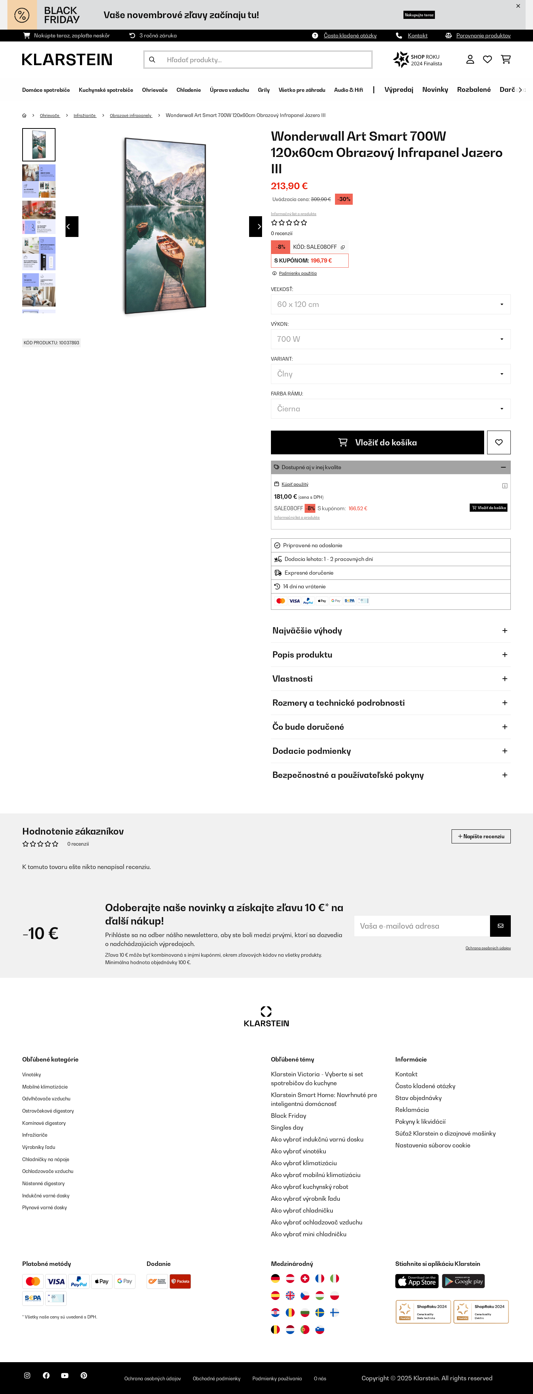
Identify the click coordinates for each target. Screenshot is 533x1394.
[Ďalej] (520, 90)
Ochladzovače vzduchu (54, 1169)
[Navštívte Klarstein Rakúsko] (290, 1278)
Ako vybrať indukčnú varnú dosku (317, 1139)
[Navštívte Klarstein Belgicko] (275, 1329)
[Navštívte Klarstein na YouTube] (77, 1379)
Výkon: (280, 324)
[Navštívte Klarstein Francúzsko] (319, 1278)
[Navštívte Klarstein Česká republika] (305, 1295)
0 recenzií (281, 233)
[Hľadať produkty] (258, 59)
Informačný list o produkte (293, 213)
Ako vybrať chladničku (302, 1210)
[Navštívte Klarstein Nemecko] (275, 1278)
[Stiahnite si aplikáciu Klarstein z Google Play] (463, 1281)
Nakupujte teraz (408, 14)
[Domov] (31, 115)
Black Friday (288, 1115)
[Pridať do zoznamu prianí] (499, 442)
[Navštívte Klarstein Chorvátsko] (275, 1312)
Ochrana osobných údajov (484, 947)
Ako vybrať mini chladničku (308, 1234)
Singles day (287, 1127)
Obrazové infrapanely (144, 115)
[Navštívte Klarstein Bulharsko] (305, 1312)
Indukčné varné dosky (52, 1192)
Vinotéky (34, 1074)
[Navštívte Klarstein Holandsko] (290, 1329)
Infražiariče (91, 115)
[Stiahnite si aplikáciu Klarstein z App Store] (417, 1281)
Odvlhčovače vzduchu (52, 1098)
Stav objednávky (418, 1098)
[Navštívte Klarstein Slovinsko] (319, 1329)
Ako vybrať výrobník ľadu (305, 1198)
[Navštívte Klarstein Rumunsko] (290, 1312)
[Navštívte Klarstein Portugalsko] (305, 1329)
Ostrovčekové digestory (55, 1109)
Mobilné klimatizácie (51, 1086)
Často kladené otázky (350, 35)
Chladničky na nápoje (52, 1157)
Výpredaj (484, 89)
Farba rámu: (287, 394)
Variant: (282, 359)
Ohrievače (53, 115)
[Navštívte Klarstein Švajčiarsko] (305, 1278)
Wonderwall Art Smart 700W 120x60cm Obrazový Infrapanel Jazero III (262, 115)
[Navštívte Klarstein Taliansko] (334, 1278)
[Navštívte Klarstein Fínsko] (334, 1312)
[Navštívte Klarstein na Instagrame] (29, 1379)
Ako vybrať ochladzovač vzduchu (316, 1222)
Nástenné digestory (49, 1180)
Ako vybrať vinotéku (298, 1151)
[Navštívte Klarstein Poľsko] (334, 1295)
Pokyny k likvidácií (420, 1121)
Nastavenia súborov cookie (432, 1145)
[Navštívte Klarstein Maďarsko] (319, 1295)
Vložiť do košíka (377, 442)
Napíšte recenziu (474, 836)
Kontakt (418, 35)
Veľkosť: (282, 289)
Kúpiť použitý (298, 484)
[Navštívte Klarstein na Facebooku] (53, 1379)
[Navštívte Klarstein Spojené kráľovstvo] (290, 1295)
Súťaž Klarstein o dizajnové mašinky (445, 1133)
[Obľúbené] (487, 59)
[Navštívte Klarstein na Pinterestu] (100, 1379)
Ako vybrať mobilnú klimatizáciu (316, 1175)
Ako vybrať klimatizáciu (304, 1163)
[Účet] (470, 59)
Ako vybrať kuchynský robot (309, 1186)
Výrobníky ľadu (43, 1145)
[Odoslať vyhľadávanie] (152, 59)
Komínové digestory (49, 1121)
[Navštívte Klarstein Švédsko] (319, 1312)
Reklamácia (412, 1109)
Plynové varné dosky (50, 1204)
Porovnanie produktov (483, 35)
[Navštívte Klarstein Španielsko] (275, 1295)
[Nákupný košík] (506, 59)
